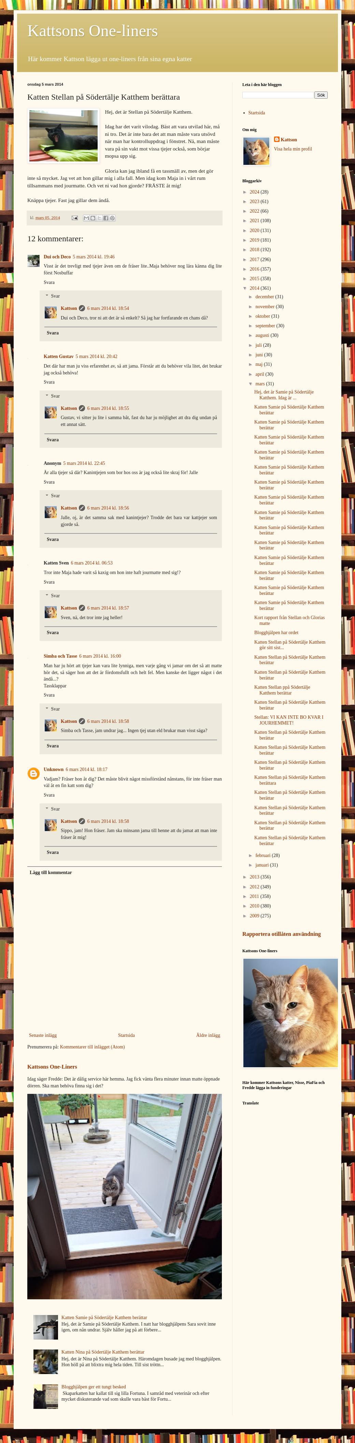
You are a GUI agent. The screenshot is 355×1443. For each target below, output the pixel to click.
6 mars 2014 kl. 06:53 (92, 563)
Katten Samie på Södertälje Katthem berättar (104, 1317)
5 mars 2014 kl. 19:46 (94, 256)
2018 (255, 249)
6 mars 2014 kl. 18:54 (108, 308)
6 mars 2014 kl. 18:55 (108, 408)
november (265, 306)
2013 (255, 877)
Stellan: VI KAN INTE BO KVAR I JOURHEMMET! (288, 720)
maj (259, 364)
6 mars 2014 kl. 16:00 (100, 656)
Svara (49, 282)
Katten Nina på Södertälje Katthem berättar (102, 1352)
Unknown (53, 769)
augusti (262, 335)
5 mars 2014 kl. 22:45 (84, 463)
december (265, 296)
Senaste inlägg (43, 1035)
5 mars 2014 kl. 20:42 (97, 356)
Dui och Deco (57, 256)
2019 (255, 240)
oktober (263, 316)
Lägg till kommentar (51, 872)
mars (260, 383)
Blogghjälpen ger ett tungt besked (93, 1386)
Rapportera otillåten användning (281, 934)
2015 (255, 278)
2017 (255, 259)
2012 (255, 886)
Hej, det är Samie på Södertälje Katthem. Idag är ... (284, 394)
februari (263, 855)
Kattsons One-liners (92, 31)
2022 (255, 211)
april (260, 374)
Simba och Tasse (60, 656)
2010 (255, 906)
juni (259, 354)
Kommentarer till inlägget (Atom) (92, 1046)
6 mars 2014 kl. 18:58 (108, 721)
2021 (255, 220)
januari (262, 865)
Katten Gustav (59, 356)
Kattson (69, 308)
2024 (255, 192)
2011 (255, 896)
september (265, 325)
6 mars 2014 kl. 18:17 (87, 769)
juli (259, 345)
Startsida (126, 1035)
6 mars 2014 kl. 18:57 (108, 608)
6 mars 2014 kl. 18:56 (108, 508)
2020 (255, 230)
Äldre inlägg (208, 1035)
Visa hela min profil (293, 149)
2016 (255, 269)
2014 (255, 288)
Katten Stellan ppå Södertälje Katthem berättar (282, 690)
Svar (55, 296)
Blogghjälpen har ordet (276, 632)
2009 (255, 915)
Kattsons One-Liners (52, 1066)
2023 (255, 201)
